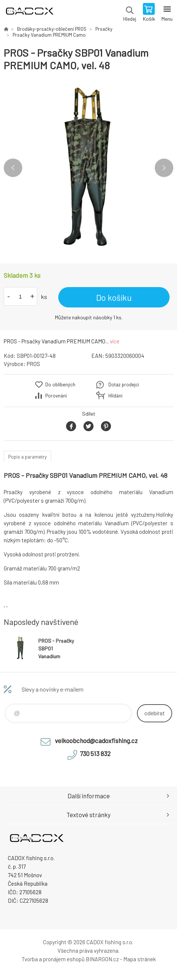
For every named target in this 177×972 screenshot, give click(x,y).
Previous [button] (13, 168)
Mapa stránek (139, 959)
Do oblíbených (60, 384)
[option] (88, 167)
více (114, 341)
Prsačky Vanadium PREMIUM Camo (49, 35)
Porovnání (56, 396)
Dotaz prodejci (123, 384)
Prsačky (103, 29)
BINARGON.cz (102, 959)
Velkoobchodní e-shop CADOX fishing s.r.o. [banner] (29, 13)
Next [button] (164, 168)
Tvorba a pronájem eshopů (53, 959)
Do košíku (114, 297)
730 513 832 (95, 753)
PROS (33, 363)
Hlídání (115, 396)
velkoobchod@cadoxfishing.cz (96, 740)
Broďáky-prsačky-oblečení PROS (51, 29)
